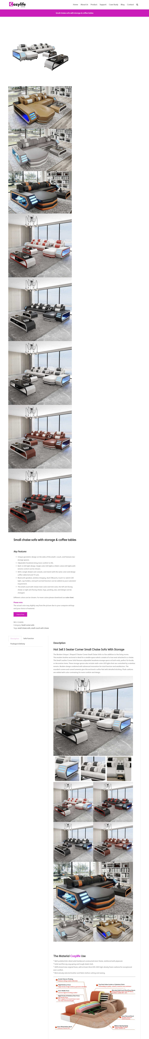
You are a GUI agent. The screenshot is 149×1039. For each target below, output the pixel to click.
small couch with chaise (40, 628)
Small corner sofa (27, 625)
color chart (69, 597)
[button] (137, 4)
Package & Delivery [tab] (17, 644)
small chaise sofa (24, 628)
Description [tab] (15, 639)
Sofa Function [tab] (28, 638)
